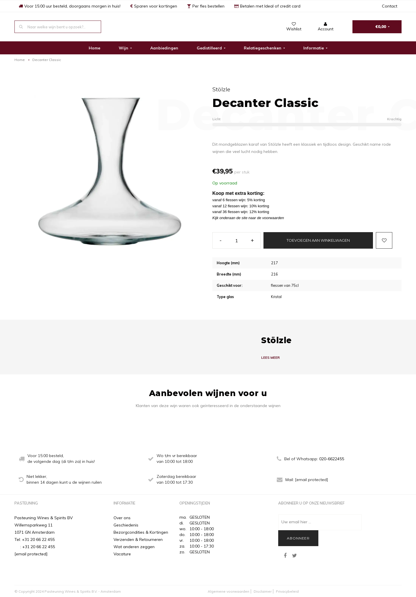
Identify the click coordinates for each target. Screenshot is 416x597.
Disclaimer (263, 591)
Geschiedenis (126, 525)
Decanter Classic (46, 60)
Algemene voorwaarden (228, 591)
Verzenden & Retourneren (138, 539)
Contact (389, 6)
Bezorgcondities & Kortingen (141, 532)
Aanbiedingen (164, 48)
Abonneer (298, 538)
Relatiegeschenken (264, 48)
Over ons (122, 517)
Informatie (315, 48)
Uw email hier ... (296, 521)
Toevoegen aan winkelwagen (318, 240)
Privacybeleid (287, 591)
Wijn (125, 48)
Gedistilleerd (211, 48)
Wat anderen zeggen (134, 546)
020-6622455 (331, 458)
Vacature (122, 554)
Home (94, 48)
